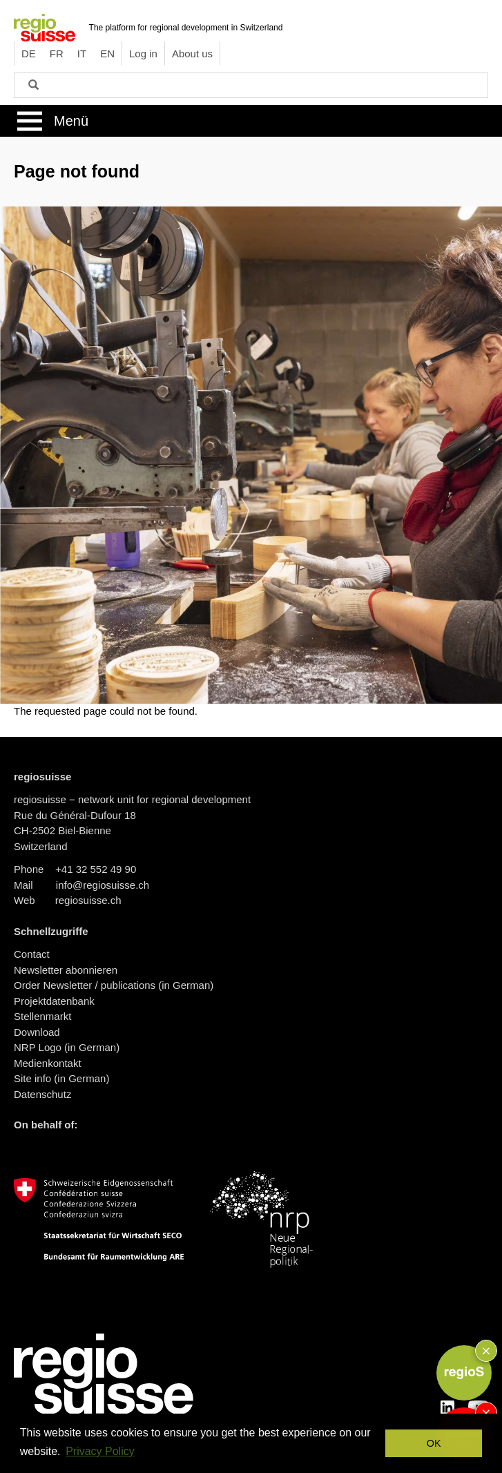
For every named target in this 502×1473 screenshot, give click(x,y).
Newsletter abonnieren (65, 970)
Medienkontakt (47, 1063)
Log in (143, 53)
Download (37, 1032)
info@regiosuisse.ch (102, 885)
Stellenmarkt (42, 1016)
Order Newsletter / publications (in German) (113, 985)
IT (81, 53)
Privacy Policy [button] (100, 1451)
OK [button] (434, 1443)
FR (57, 53)
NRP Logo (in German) (66, 1047)
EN (107, 53)
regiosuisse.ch (88, 900)
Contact (32, 954)
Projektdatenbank (54, 1001)
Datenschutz (42, 1094)
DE (28, 53)
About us (192, 53)
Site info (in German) (61, 1078)
